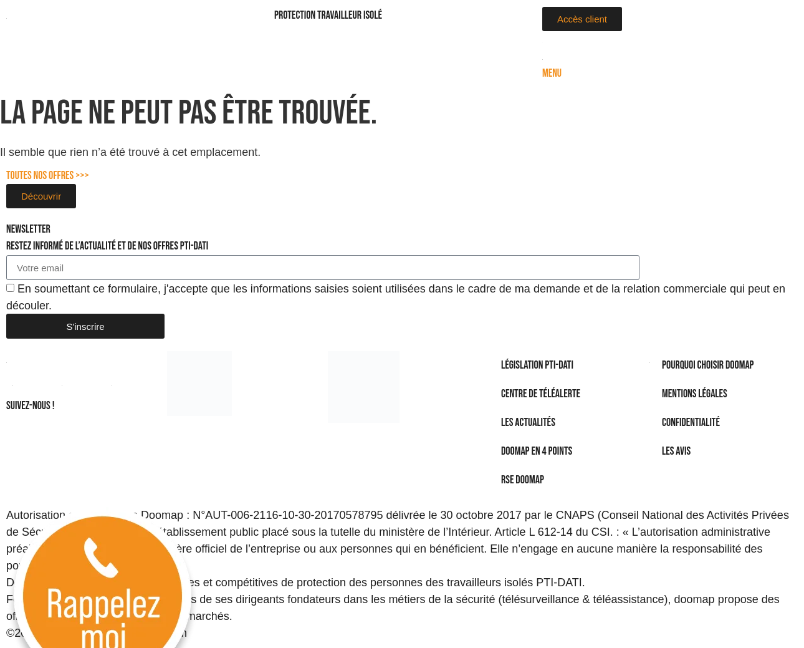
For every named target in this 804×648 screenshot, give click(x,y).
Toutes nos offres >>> (47, 175)
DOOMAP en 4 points (536, 451)
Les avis (676, 451)
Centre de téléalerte (540, 393)
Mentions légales (694, 393)
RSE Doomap (522, 479)
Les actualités (528, 422)
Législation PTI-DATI (537, 365)
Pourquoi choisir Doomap (708, 365)
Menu (552, 73)
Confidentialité (691, 422)
